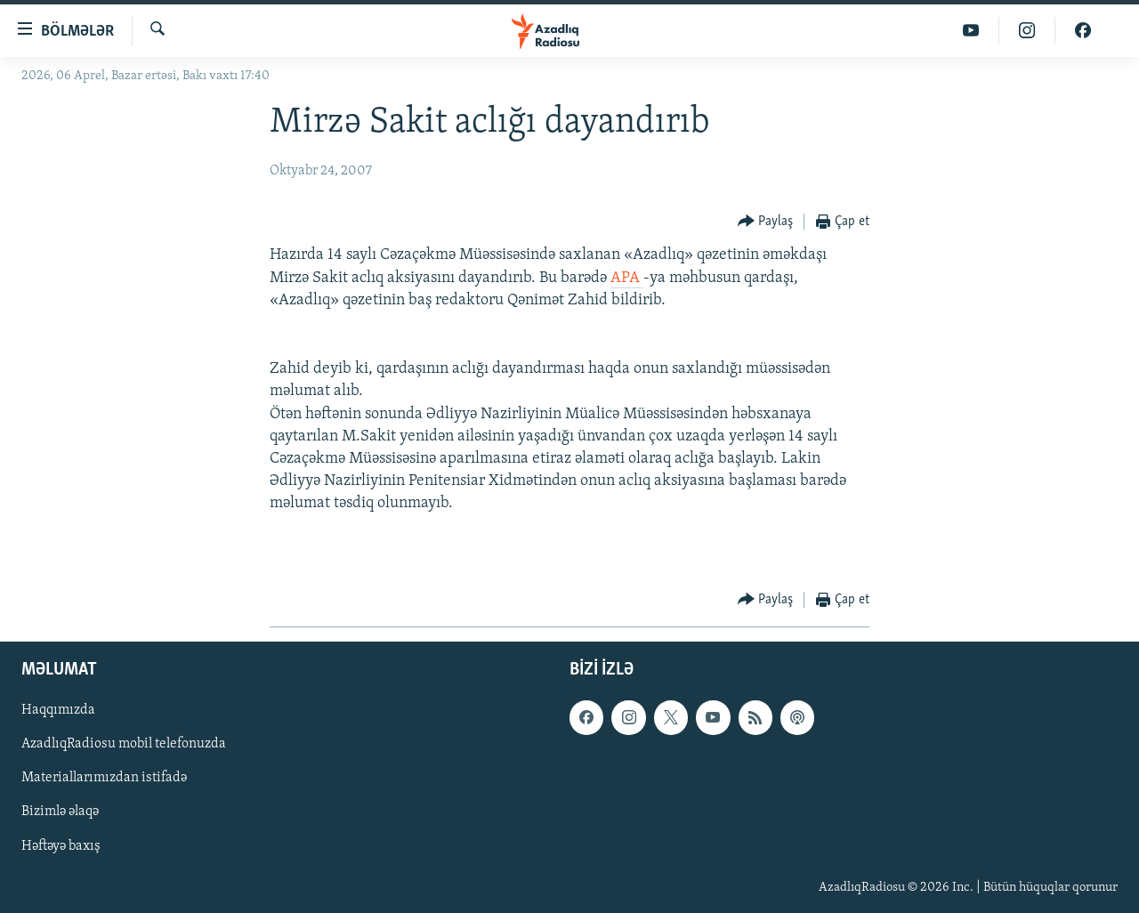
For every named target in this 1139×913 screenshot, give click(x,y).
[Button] (766, 222)
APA (626, 278)
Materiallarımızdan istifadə (104, 778)
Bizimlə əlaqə (60, 811)
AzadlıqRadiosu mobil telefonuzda (123, 744)
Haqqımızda (58, 710)
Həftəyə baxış (61, 845)
